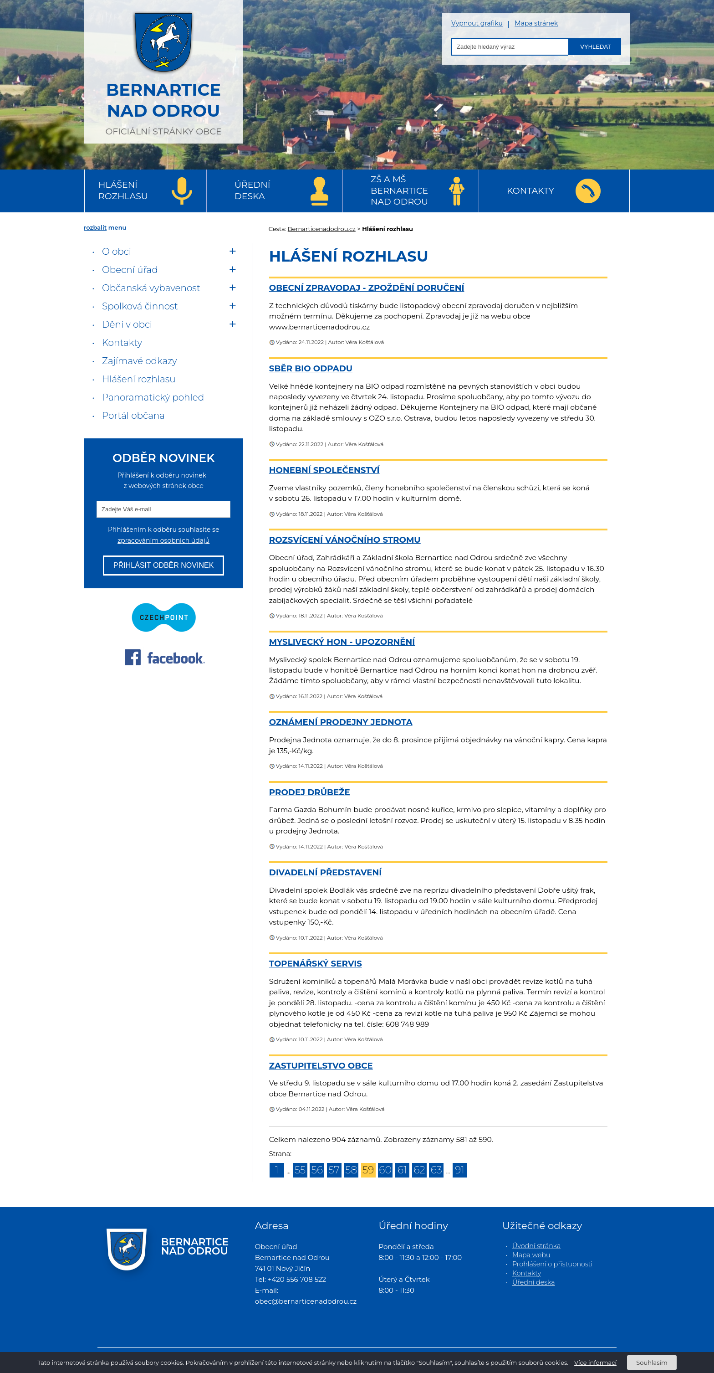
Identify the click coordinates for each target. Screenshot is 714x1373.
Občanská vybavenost (151, 288)
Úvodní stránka (536, 1246)
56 (317, 1170)
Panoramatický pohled (153, 397)
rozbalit (95, 227)
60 (385, 1170)
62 (419, 1170)
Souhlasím (651, 1362)
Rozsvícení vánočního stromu (345, 540)
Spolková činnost (140, 306)
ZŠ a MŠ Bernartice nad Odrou (399, 190)
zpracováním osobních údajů (163, 540)
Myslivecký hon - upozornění (342, 642)
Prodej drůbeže (309, 792)
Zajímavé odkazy (139, 360)
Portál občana (133, 415)
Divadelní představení (325, 872)
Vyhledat (595, 46)
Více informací (595, 1362)
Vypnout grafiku (477, 23)
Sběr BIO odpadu (310, 368)
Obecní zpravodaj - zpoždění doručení (366, 288)
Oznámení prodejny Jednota (341, 722)
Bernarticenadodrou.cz (322, 228)
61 (402, 1170)
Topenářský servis (315, 963)
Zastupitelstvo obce (321, 1065)
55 (300, 1170)
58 (351, 1170)
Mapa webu (531, 1255)
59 (368, 1170)
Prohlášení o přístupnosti (552, 1264)
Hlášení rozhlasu (123, 190)
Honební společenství (324, 470)
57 (334, 1170)
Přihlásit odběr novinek (163, 565)
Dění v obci (127, 324)
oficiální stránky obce (163, 71)
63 (436, 1170)
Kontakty (530, 190)
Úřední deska (252, 190)
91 (459, 1170)
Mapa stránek (536, 23)
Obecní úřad (130, 269)
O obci (116, 251)
